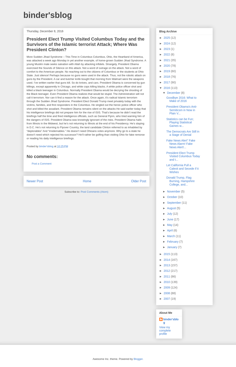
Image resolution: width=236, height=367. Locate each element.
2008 (167, 293)
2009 (167, 287)
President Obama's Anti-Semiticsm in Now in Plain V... (181, 110)
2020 (167, 65)
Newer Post (35, 181)
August (172, 208)
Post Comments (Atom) (94, 191)
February (173, 241)
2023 (167, 49)
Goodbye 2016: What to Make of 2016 (181, 99)
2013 (167, 265)
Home (87, 181)
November (174, 191)
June (170, 219)
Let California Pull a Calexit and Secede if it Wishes (182, 169)
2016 (167, 88)
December (174, 92)
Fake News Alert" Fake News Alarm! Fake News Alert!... (180, 144)
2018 (167, 76)
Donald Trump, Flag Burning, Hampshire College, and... (180, 181)
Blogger (138, 358)
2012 (167, 270)
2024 (167, 43)
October (172, 197)
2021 (167, 60)
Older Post (138, 181)
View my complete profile (165, 330)
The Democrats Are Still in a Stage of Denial (182, 133)
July (170, 213)
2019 (167, 71)
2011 (167, 276)
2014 (167, 259)
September (174, 202)
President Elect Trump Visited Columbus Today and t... (183, 156)
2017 (167, 82)
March (171, 236)
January (172, 247)
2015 (167, 254)
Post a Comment (42, 163)
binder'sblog (47, 15)
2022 (167, 54)
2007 (167, 298)
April (170, 230)
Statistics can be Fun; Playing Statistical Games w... (180, 122)
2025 (167, 37)
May (170, 225)
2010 (167, 282)
